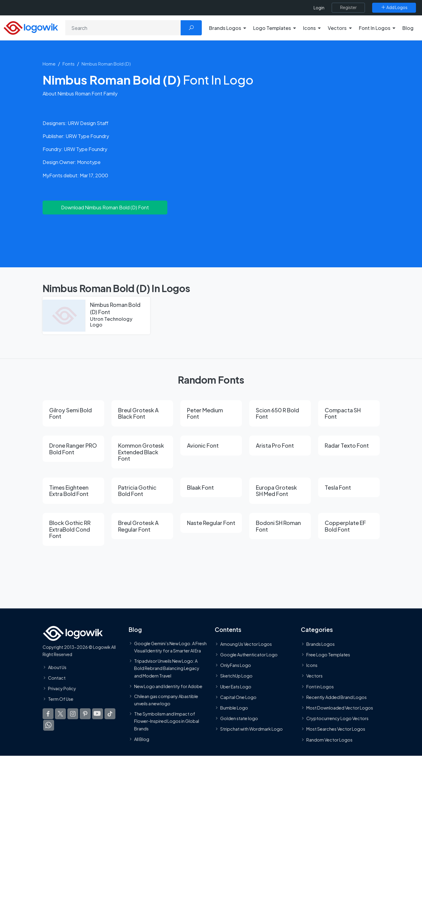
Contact (57, 678)
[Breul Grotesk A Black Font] (142, 413)
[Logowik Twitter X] (60, 713)
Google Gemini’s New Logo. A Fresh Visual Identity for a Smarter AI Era (170, 647)
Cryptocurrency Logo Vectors (337, 718)
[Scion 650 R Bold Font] (280, 413)
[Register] (348, 7)
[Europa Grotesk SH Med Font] (280, 491)
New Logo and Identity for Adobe (168, 686)
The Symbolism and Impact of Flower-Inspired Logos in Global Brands (166, 721)
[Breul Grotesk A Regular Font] (142, 526)
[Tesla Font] (349, 487)
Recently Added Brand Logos (336, 697)
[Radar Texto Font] (349, 446)
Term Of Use (60, 699)
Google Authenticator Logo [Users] (249, 654)
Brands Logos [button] (225, 28)
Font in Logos (320, 686)
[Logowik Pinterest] (85, 713)
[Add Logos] (394, 7)
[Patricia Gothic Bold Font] (142, 491)
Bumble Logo (234, 707)
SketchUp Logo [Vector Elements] (236, 675)
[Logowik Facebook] (48, 713)
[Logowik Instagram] (72, 713)
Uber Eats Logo (235, 686)
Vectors (314, 675)
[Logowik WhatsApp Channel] (48, 725)
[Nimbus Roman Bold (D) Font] (96, 316)
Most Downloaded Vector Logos (339, 707)
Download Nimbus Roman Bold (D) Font (105, 207)
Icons (311, 665)
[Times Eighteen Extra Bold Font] (73, 491)
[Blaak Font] (211, 487)
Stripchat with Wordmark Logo (251, 729)
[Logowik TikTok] (110, 713)
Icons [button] (309, 28)
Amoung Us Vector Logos (246, 644)
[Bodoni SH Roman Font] (280, 526)
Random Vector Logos (329, 739)
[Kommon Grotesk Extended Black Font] (142, 452)
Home (49, 63)
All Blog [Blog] (141, 739)
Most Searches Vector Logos (335, 729)
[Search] (123, 27)
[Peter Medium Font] (211, 413)
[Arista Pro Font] (280, 446)
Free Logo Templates (328, 654)
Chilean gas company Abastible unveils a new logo (166, 700)
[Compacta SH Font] (349, 413)
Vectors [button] (337, 28)
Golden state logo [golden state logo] (239, 718)
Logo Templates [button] (272, 28)
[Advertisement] (211, 237)
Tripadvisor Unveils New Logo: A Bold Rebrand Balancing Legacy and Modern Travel (166, 668)
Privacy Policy (62, 688)
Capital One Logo (238, 697)
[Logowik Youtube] (97, 713)
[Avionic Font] (211, 446)
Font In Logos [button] (374, 28)
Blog (408, 28)
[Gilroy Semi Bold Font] (73, 413)
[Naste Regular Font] (211, 523)
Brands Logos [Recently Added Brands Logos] (320, 644)
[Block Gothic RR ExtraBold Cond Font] (73, 529)
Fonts (69, 63)
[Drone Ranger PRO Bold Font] (73, 449)
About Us (57, 667)
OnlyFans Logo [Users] (235, 665)
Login (319, 7)
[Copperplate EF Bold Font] (349, 526)
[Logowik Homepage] (31, 27)
